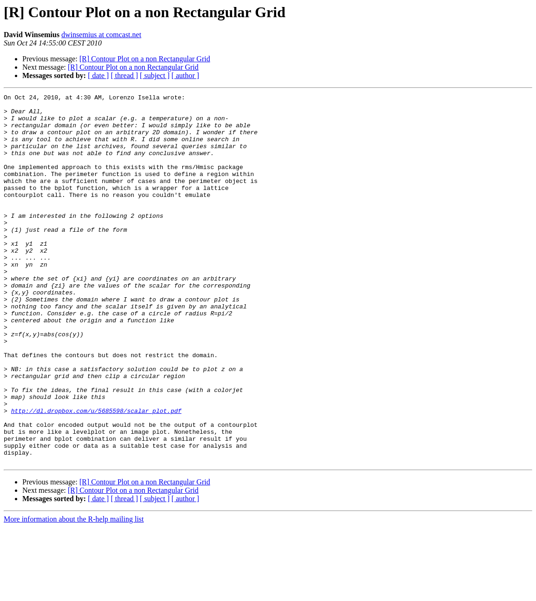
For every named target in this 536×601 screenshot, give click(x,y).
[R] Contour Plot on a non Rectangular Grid (144, 59)
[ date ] (98, 75)
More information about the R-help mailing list (74, 593)
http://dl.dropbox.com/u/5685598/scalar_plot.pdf (96, 474)
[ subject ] (155, 75)
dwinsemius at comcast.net (101, 35)
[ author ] (185, 75)
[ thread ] (124, 75)
